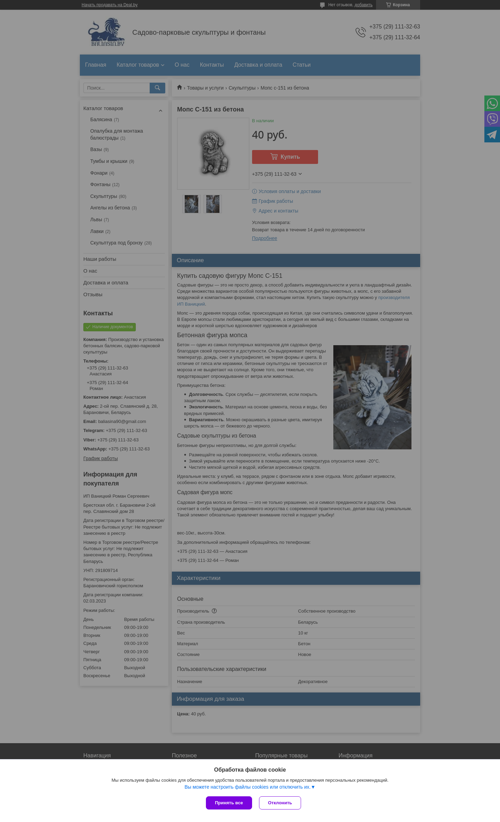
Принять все (229, 802)
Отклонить (280, 802)
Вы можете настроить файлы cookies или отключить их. (247, 787)
